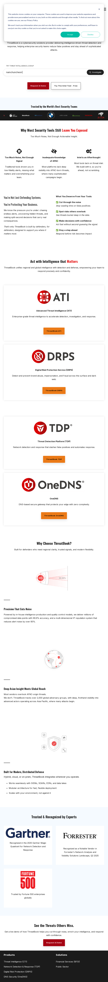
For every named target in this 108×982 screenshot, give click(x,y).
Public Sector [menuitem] (62, 966)
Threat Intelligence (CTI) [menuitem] (15, 961)
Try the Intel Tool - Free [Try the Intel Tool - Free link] (65, 86)
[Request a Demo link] (38, 85)
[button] (104, 9)
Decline (90, 34)
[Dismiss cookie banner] (99, 9)
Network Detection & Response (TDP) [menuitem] (22, 966)
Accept (70, 34)
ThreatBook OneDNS (54, 516)
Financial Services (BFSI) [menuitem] (68, 961)
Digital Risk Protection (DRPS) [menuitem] (18, 971)
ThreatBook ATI (54, 331)
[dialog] (54, 22)
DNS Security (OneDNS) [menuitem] (15, 976)
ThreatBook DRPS (54, 390)
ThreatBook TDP (54, 459)
